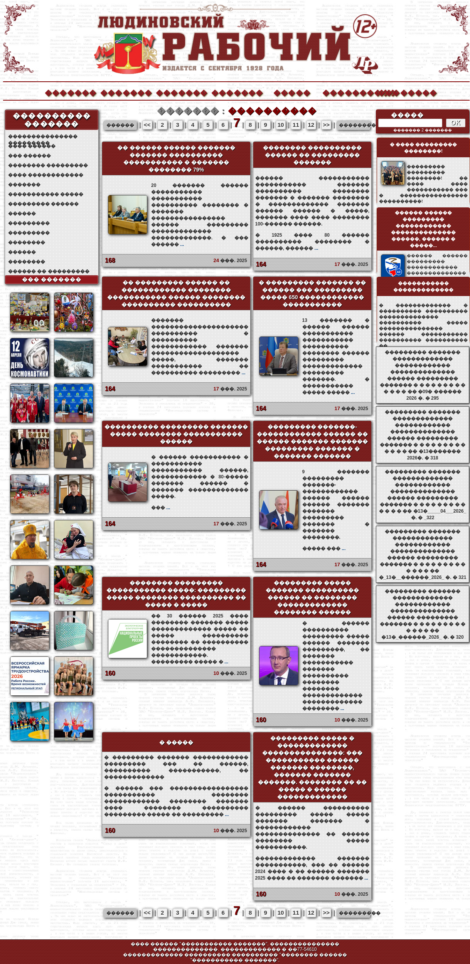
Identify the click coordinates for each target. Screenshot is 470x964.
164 (261, 264)
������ (22, 213)
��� (160, 507)
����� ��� (324, 548)
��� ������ (29, 155)
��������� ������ (43, 204)
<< (147, 124)
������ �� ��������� (48, 271)
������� (70, 92)
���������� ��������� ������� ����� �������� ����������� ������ (176, 434)
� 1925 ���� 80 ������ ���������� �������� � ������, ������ (312, 241)
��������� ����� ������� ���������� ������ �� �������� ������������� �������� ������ (312, 597)
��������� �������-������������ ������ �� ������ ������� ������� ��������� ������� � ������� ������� (312, 441)
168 (110, 260)
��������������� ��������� (42, 137)
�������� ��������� (48, 165)
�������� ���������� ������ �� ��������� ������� (312, 155)
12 (311, 124)
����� (291, 92)
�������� (403, 92)
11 (296, 124)
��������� (29, 223)
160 (110, 673)
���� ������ (32, 146)
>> (326, 124)
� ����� (176, 742)
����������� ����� (45, 194)
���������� (347, 92)
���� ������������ (45, 175)
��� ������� (52, 279)
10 (281, 124)
